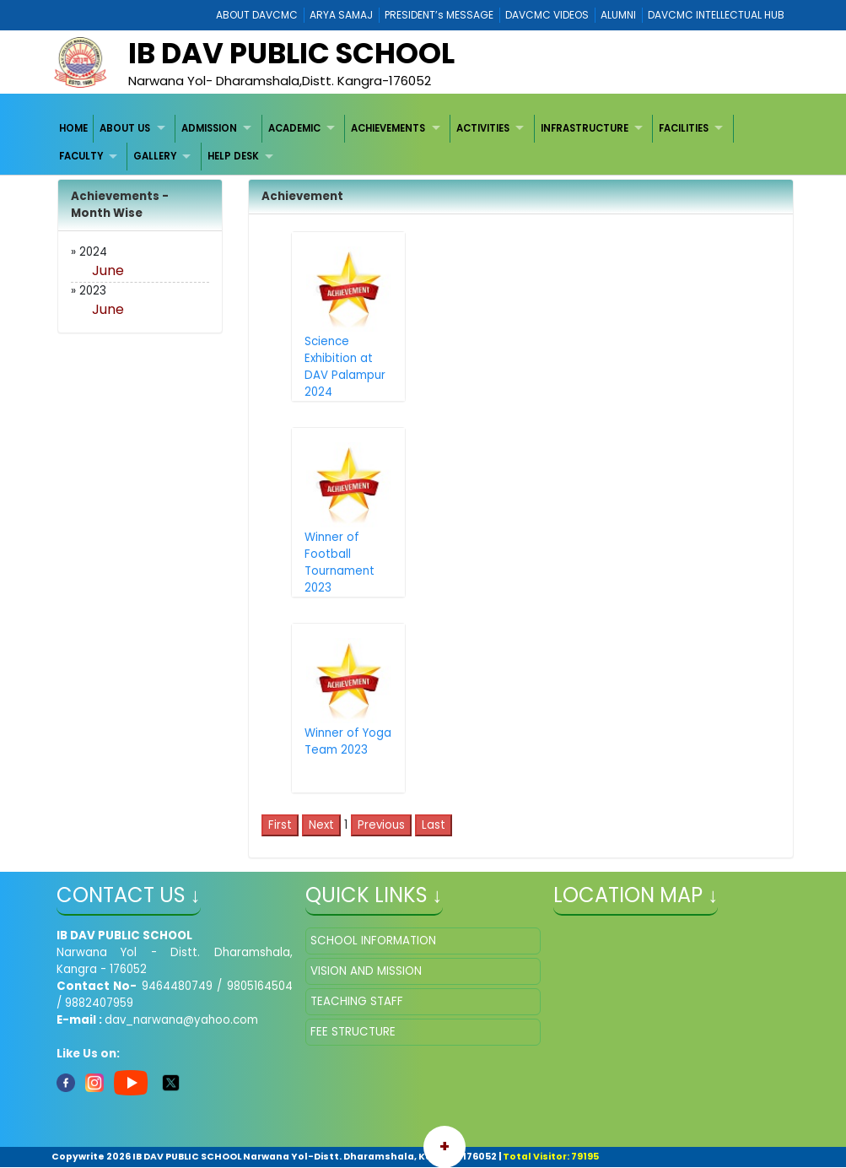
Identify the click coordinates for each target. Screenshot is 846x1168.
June (108, 270)
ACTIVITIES (482, 128)
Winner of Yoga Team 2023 (347, 741)
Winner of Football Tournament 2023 (339, 562)
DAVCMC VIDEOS (547, 15)
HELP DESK (233, 156)
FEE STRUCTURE (353, 1032)
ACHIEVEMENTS (388, 128)
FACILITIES (684, 128)
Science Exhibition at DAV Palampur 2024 (344, 366)
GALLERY (154, 156)
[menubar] (423, 143)
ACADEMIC (294, 128)
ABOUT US (125, 128)
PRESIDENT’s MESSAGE (439, 15)
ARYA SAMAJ (341, 15)
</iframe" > (671, 1011)
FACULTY (81, 156)
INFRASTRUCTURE (584, 128)
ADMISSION (209, 128)
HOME (73, 128)
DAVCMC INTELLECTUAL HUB (716, 15)
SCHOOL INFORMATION (373, 941)
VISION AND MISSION (366, 971)
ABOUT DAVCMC (257, 15)
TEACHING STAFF (356, 1001)
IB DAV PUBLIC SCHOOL (291, 53)
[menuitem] (73, 129)
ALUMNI (618, 15)
